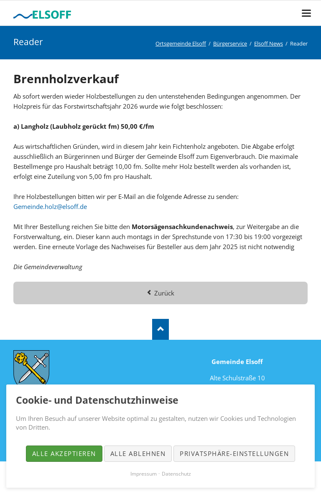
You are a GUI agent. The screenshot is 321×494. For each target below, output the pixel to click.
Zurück (164, 293)
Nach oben (160, 329)
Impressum (143, 473)
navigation (306, 13)
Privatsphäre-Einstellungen (234, 453)
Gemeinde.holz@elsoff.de (50, 206)
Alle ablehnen (138, 453)
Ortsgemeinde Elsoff (180, 43)
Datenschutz (176, 473)
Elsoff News (268, 43)
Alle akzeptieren (64, 453)
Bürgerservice (230, 43)
